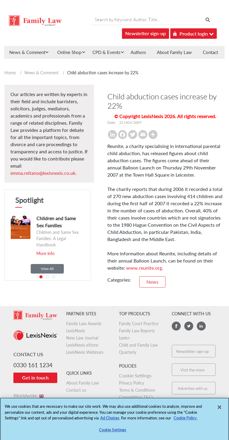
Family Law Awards (83, 323)
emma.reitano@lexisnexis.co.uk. (43, 173)
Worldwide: (29, 395)
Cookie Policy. (185, 420)
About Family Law (174, 52)
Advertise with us (193, 388)
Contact (210, 52)
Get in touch (35, 377)
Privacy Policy (131, 382)
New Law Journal (82, 337)
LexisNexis (75, 330)
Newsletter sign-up (145, 33)
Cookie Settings (135, 375)
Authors (138, 52)
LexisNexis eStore (82, 345)
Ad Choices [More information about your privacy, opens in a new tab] (109, 420)
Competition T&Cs (136, 397)
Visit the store (192, 370)
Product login (193, 32)
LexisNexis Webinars (84, 352)
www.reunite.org (144, 268)
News (152, 282)
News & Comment (41, 72)
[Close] (219, 409)
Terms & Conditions (137, 390)
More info (45, 253)
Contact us (76, 390)
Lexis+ (124, 337)
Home (10, 72)
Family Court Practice (138, 323)
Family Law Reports (137, 330)
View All (47, 268)
